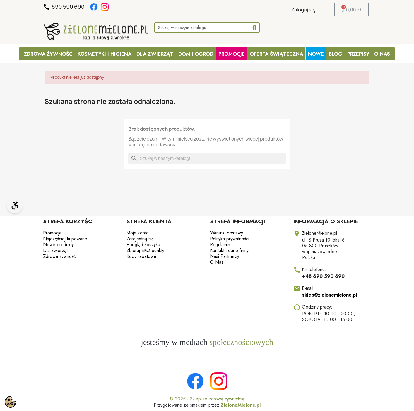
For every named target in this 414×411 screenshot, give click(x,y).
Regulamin (220, 244)
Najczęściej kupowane (65, 238)
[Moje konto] (301, 9)
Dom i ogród (195, 53)
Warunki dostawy (226, 233)
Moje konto (137, 233)
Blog (335, 53)
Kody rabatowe (141, 256)
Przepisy (358, 53)
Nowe (316, 53)
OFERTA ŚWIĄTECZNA (276, 53)
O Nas (382, 53)
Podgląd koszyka (143, 244)
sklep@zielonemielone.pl (329, 295)
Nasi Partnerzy (224, 256)
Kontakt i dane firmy (229, 250)
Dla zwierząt (154, 53)
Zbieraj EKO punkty (145, 250)
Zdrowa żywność (48, 53)
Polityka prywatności (229, 238)
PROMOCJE (231, 53)
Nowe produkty (58, 244)
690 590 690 (64, 7)
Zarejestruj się (140, 238)
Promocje (52, 233)
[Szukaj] (207, 158)
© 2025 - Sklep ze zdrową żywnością (207, 398)
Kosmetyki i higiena (104, 53)
